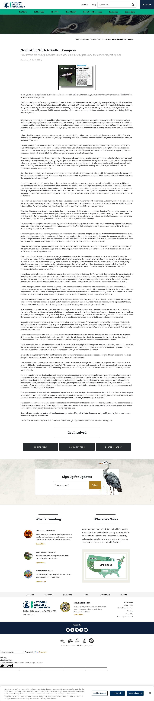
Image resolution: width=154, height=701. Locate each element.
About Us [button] (54, 12)
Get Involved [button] (39, 12)
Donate (147, 4)
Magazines (85, 40)
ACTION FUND (105, 595)
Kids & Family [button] (71, 12)
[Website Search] (116, 5)
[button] (95, 485)
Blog (94, 5)
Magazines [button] (113, 12)
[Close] (150, 693)
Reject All (117, 693)
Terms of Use (128, 602)
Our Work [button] (23, 12)
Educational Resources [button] (92, 12)
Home (78, 40)
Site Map (130, 611)
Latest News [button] (130, 12)
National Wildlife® (97, 40)
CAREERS (124, 595)
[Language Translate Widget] (12, 652)
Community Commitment (125, 617)
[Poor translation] (9, 665)
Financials (129, 614)
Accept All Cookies (135, 693)
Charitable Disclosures (125, 608)
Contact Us (84, 5)
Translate (40, 652)
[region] (77, 693)
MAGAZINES (67, 595)
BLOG (86, 595)
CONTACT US (48, 595)
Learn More (40, 544)
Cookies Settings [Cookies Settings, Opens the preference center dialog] (99, 693)
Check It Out (41, 581)
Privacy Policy (128, 605)
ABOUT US (30, 595)
